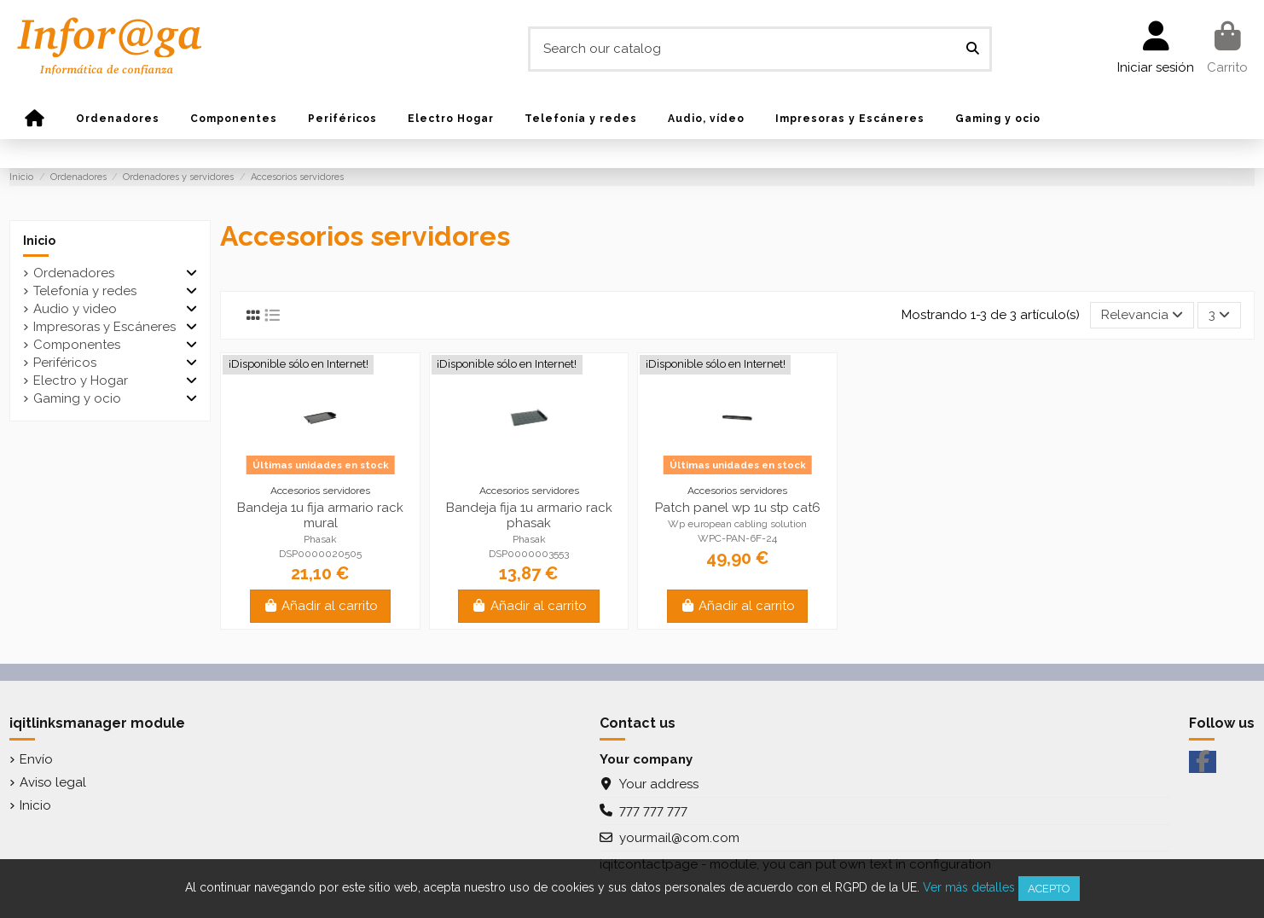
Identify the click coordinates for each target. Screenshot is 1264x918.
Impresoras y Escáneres (104, 326)
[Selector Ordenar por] (1142, 315)
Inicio (39, 240)
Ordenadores (73, 273)
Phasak (320, 539)
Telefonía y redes (84, 291)
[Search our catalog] (973, 49)
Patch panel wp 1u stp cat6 (737, 507)
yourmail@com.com (679, 837)
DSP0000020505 (320, 554)
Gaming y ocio (77, 398)
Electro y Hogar (80, 380)
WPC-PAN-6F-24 (737, 538)
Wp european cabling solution (737, 524)
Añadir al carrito (321, 605)
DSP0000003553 (529, 554)
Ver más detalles (969, 887)
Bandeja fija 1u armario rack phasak (529, 515)
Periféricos (64, 362)
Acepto (1049, 888)
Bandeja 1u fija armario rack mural (320, 515)
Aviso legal (53, 782)
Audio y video (75, 309)
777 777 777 (653, 810)
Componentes (76, 344)
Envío (36, 759)
